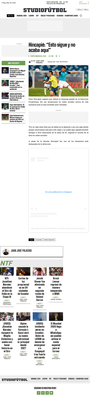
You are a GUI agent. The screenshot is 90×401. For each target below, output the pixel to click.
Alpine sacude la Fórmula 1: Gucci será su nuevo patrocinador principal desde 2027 (23, 336)
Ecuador (39, 239)
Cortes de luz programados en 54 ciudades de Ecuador (23, 286)
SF (57, 56)
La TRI (51, 56)
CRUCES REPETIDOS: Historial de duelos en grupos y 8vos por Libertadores (17, 97)
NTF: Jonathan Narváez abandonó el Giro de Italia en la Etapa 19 (7, 287)
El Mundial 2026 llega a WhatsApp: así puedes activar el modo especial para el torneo (56, 337)
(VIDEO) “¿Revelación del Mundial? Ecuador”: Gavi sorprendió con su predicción (17, 85)
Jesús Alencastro (40, 363)
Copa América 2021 (38, 56)
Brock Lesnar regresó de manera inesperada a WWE (56, 286)
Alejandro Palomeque (7, 303)
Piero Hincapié (49, 239)
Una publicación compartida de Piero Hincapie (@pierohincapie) (60, 228)
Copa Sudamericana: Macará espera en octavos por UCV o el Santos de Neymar (17, 118)
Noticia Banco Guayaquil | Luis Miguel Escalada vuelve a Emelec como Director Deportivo (17, 72)
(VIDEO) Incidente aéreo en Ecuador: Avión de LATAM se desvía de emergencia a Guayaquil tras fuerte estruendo (39, 340)
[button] (81, 15)
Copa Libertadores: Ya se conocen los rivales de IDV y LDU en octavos (17, 108)
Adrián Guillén (56, 299)
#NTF (7, 301)
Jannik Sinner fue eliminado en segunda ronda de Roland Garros (39, 289)
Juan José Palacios (40, 62)
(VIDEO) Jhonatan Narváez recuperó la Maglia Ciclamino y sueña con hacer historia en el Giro (7, 337)
